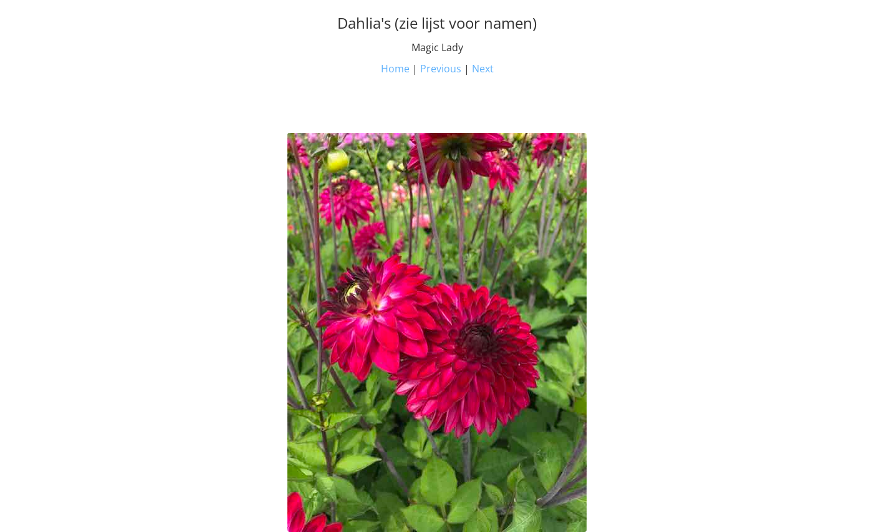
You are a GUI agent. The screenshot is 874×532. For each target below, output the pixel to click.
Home (395, 68)
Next (483, 68)
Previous (440, 68)
